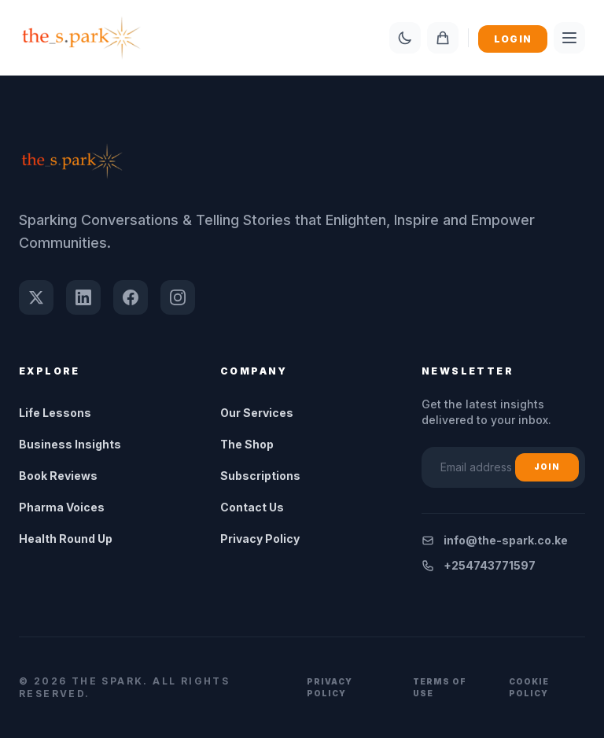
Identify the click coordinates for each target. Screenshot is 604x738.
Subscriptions (260, 475)
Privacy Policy (260, 538)
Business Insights (70, 444)
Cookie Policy (529, 687)
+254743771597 (479, 565)
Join (547, 466)
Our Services (256, 412)
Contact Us (252, 507)
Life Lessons (55, 412)
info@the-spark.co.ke (495, 540)
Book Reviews (58, 475)
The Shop (247, 444)
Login (513, 39)
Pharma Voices (62, 507)
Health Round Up (65, 538)
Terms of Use (439, 687)
